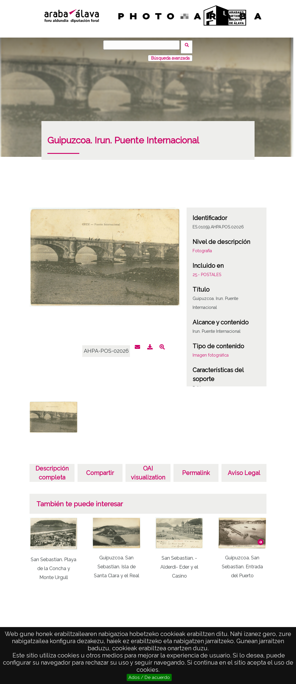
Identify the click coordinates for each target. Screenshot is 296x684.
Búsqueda (189, 44)
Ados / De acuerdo (149, 677)
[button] (261, 538)
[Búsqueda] (143, 45)
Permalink (196, 469)
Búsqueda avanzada (170, 54)
